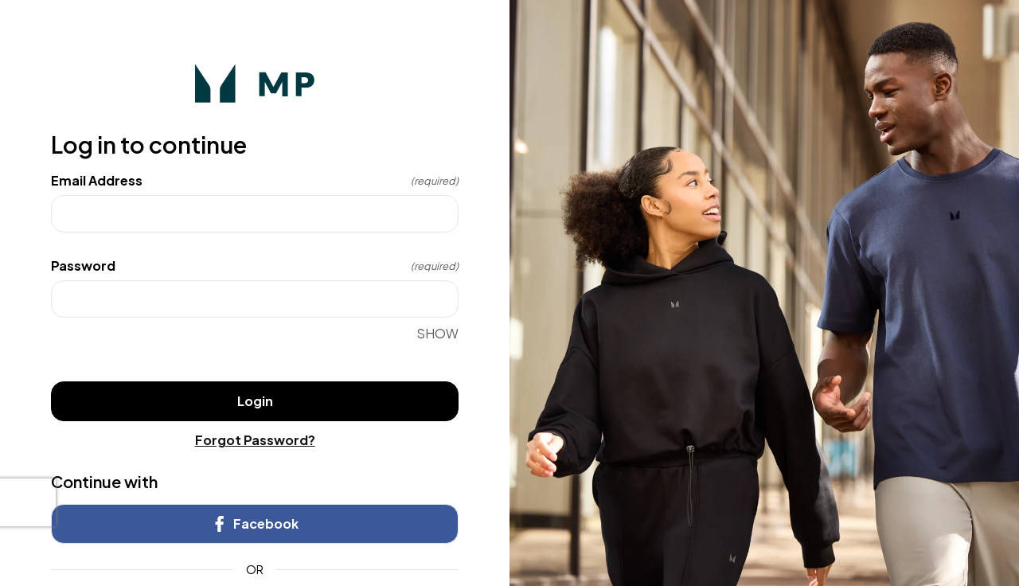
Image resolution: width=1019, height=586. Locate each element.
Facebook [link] (255, 523)
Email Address (255, 181)
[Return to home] (255, 83)
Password (255, 266)
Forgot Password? (255, 440)
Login (255, 401)
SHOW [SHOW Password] (437, 333)
